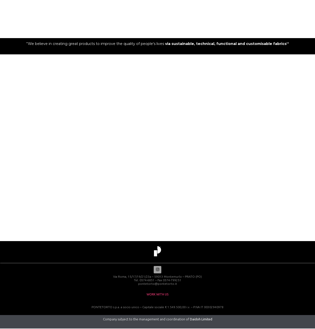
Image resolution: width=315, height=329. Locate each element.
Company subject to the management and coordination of (157, 319)
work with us (158, 294)
